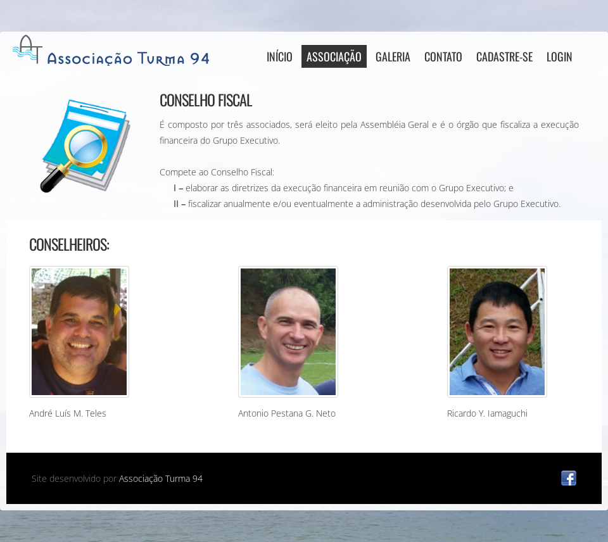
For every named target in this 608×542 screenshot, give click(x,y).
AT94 (114, 50)
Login (560, 56)
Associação (334, 56)
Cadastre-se (504, 56)
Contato (443, 56)
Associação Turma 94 (161, 478)
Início (280, 56)
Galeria (393, 56)
